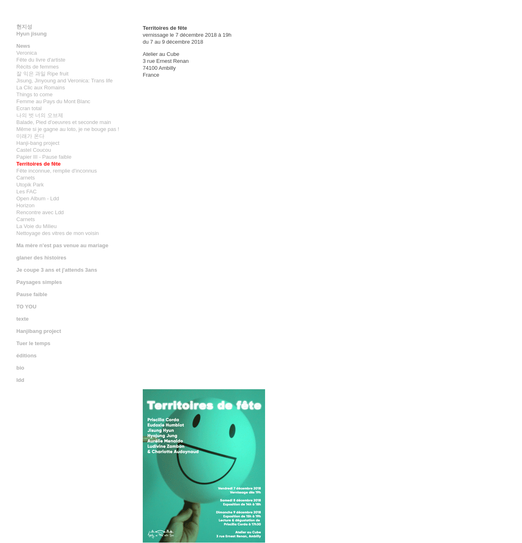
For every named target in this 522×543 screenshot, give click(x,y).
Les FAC (26, 191)
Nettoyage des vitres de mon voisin (57, 233)
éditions (26, 355)
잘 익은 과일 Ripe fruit (42, 74)
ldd (20, 380)
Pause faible (31, 294)
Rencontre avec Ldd (40, 212)
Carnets (25, 178)
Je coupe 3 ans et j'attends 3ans (56, 270)
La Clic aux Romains (40, 87)
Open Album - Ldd (37, 198)
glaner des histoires (41, 258)
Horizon (25, 205)
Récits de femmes (37, 67)
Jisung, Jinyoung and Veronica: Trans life (64, 81)
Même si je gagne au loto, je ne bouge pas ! (67, 129)
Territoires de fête (38, 164)
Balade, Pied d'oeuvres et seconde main (63, 122)
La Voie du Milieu (36, 226)
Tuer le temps (33, 343)
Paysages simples (39, 282)
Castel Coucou (33, 150)
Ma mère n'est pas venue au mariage (62, 245)
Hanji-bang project (38, 143)
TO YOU (26, 307)
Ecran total (29, 108)
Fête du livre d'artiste (40, 60)
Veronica (26, 53)
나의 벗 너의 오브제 (39, 115)
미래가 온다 (30, 136)
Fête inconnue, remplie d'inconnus (56, 171)
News (23, 46)
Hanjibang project (38, 331)
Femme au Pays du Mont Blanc (53, 101)
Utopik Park (30, 185)
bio (20, 368)
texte (22, 319)
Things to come (34, 94)
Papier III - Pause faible (43, 157)
